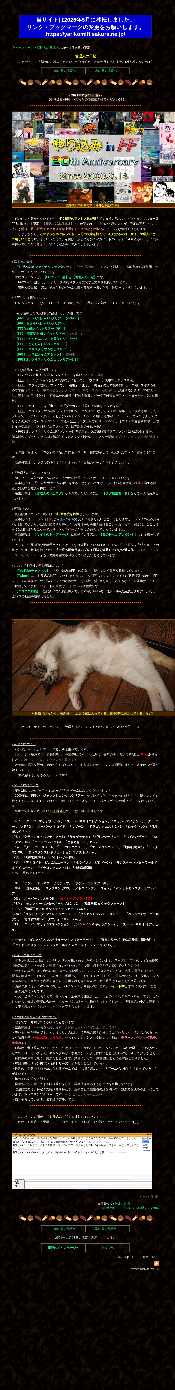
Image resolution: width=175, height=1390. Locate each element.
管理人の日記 (46, 47)
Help (145, 1147)
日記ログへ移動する (136, 1208)
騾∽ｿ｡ (18, 1184)
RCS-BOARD (82, 1190)
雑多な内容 (122, 1203)
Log (144, 1144)
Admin (146, 1150)
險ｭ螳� (146, 1138)
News (145, 1141)
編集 (156, 1208)
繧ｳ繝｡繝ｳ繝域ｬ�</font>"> (77, 1156)
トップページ (24, 47)
